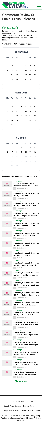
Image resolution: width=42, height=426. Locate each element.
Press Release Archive (24, 402)
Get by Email (10, 28)
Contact (38, 410)
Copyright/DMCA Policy (10, 410)
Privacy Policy (27, 410)
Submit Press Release (12, 406)
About (11, 402)
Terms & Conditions (30, 406)
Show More (21, 381)
